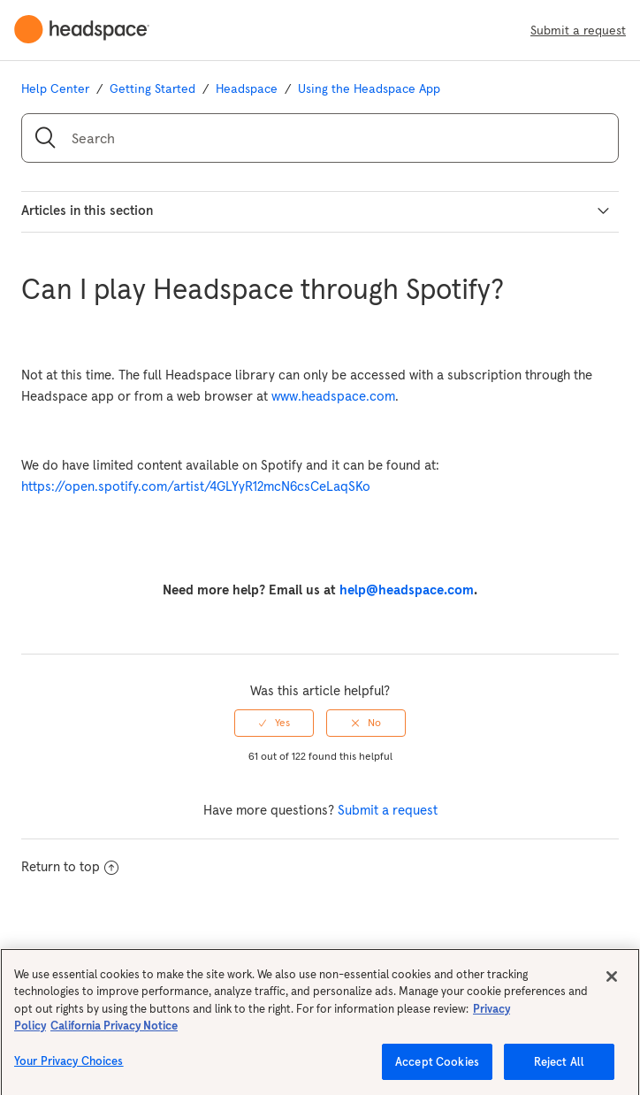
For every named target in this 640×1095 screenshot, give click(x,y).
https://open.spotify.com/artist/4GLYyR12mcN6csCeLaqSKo (195, 486)
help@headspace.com (406, 589)
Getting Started (152, 88)
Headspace (247, 88)
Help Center (55, 88)
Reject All (559, 1071)
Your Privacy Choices (69, 1070)
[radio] (274, 722)
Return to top (69, 866)
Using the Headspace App (369, 88)
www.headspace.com (333, 395)
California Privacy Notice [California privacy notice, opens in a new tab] (114, 1035)
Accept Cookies (437, 1071)
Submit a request (578, 30)
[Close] (611, 985)
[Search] (320, 138)
